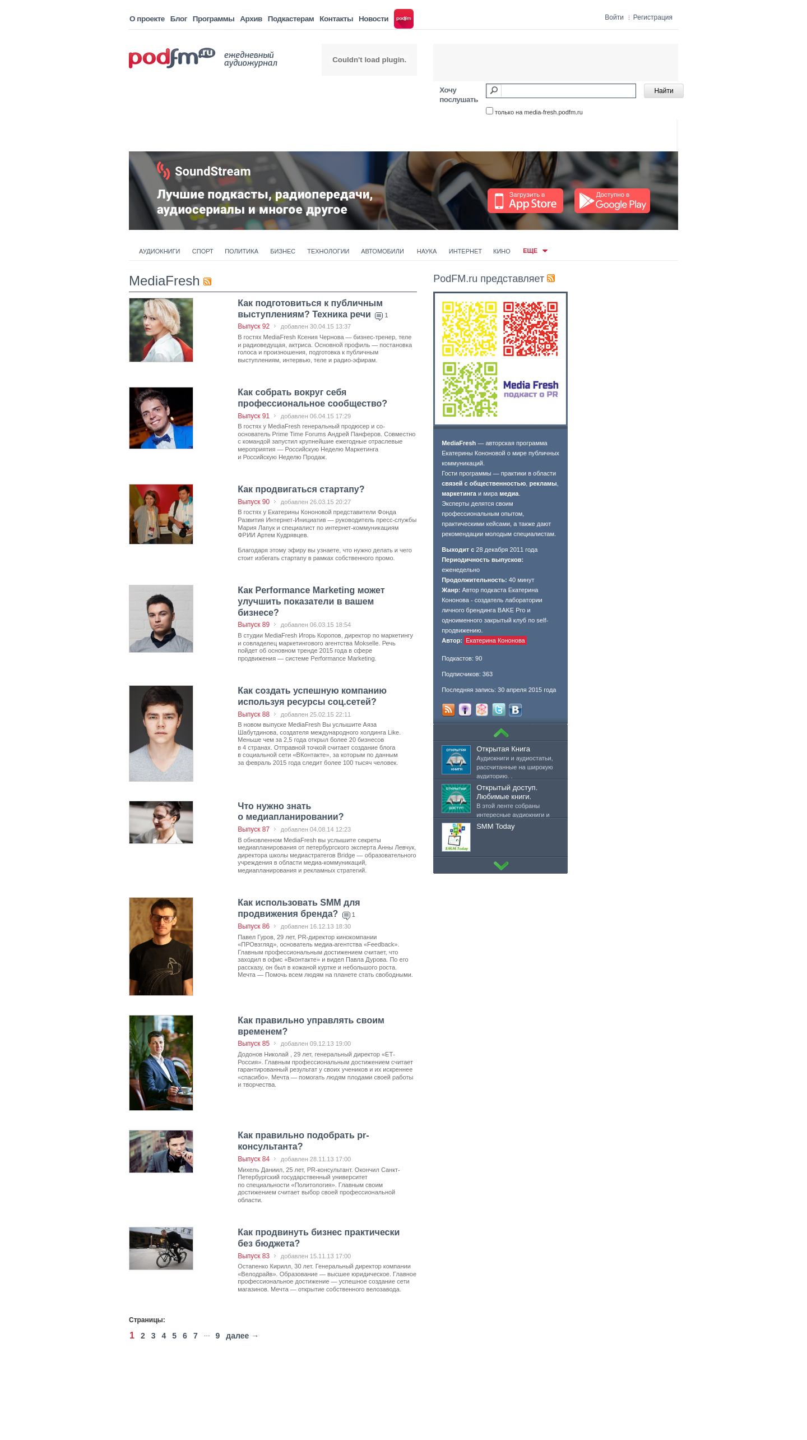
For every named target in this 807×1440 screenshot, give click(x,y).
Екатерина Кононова (495, 640)
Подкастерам (291, 19)
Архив (251, 19)
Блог (178, 19)
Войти (614, 17)
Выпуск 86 (254, 926)
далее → (242, 1335)
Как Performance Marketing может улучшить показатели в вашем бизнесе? (311, 601)
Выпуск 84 (254, 1159)
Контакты (336, 19)
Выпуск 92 (254, 326)
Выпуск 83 (254, 1256)
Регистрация (652, 17)
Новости (373, 19)
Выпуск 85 (254, 1043)
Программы (214, 19)
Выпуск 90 (254, 502)
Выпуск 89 (254, 625)
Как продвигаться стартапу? (301, 489)
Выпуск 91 (254, 416)
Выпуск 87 (254, 829)
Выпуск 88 (254, 714)
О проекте (147, 19)
